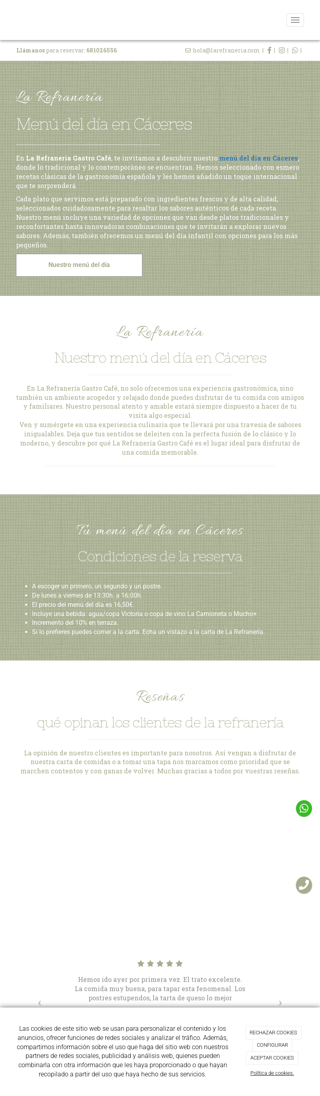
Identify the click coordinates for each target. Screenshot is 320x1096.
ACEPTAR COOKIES (272, 1058)
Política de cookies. (272, 1073)
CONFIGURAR (272, 1045)
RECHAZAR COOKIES (273, 1033)
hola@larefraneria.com (226, 50)
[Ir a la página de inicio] (8, 20)
